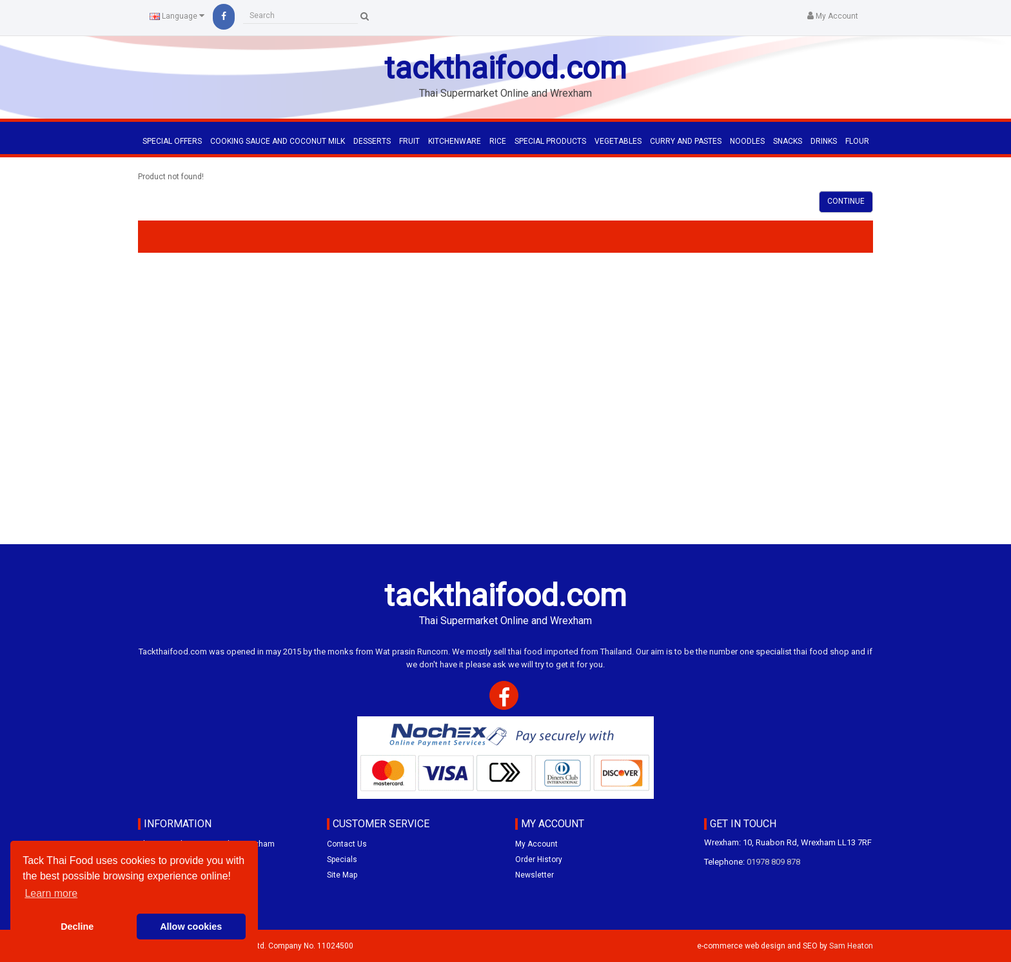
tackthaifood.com (505, 68)
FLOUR (857, 141)
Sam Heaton (851, 945)
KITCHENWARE (454, 141)
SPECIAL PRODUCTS (550, 141)
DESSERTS (372, 141)
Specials (342, 859)
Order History (538, 859)
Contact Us (347, 844)
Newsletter (534, 874)
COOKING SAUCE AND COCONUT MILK (277, 141)
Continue (846, 201)
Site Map (342, 874)
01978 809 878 (773, 862)
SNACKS (787, 141)
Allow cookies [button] (191, 926)
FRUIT (409, 141)
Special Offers (172, 141)
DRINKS (823, 141)
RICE (497, 141)
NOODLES (747, 141)
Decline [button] (77, 926)
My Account (536, 844)
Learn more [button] (51, 893)
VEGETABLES (618, 141)
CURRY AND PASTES (685, 141)
